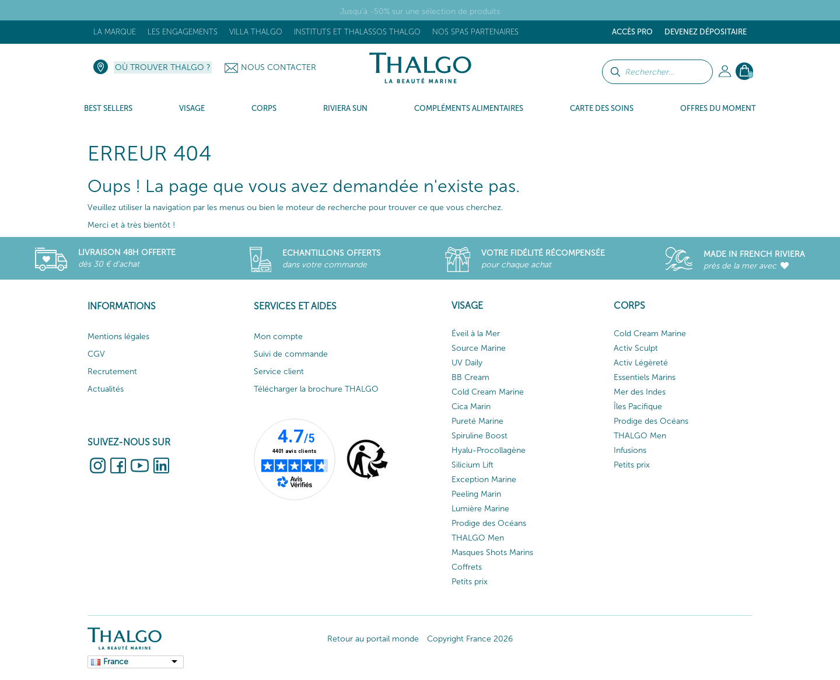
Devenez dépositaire (705, 31)
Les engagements (183, 31)
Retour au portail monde (373, 639)
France (115, 662)
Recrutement (112, 371)
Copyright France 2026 (470, 639)
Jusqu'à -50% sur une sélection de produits (420, 11)
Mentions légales (118, 336)
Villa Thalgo (255, 31)
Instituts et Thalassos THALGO (357, 31)
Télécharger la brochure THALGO (316, 389)
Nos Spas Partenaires (475, 31)
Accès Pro (632, 31)
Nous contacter (278, 67)
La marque (114, 31)
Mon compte (278, 336)
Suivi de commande (291, 354)
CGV (96, 354)
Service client (279, 371)
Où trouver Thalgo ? (163, 67)
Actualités (106, 389)
